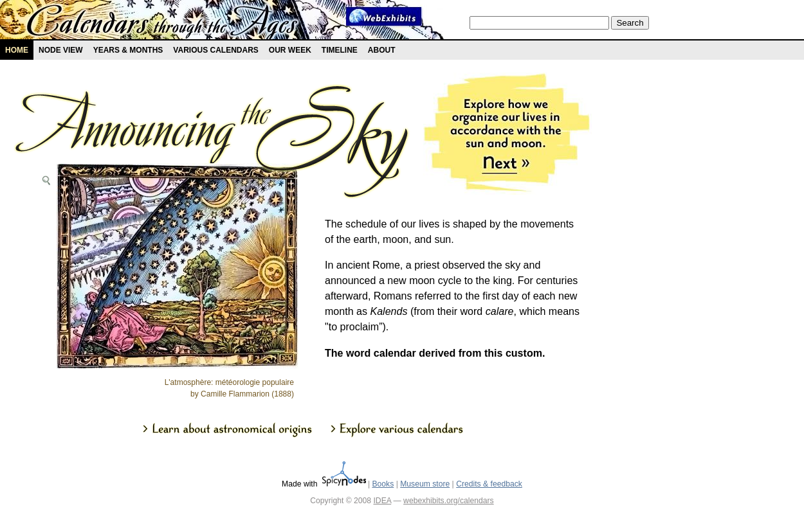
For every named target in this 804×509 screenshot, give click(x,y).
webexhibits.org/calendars (448, 500)
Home (16, 50)
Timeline (340, 50)
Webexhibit (384, 16)
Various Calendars (215, 50)
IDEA (382, 500)
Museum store (425, 483)
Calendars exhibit (162, 22)
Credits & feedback (489, 483)
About (382, 50)
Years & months (128, 50)
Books (383, 483)
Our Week (290, 50)
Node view (61, 50)
